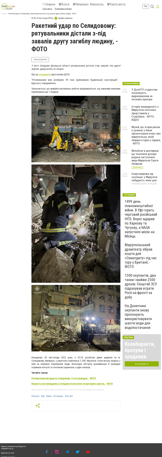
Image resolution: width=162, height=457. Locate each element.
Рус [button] (145, 6)
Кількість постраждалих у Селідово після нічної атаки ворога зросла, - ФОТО (72, 383)
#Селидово (58, 396)
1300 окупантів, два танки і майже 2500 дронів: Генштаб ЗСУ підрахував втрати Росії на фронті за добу (141, 286)
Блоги (64, 4)
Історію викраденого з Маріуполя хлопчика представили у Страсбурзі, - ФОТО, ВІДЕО (145, 113)
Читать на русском (40, 59)
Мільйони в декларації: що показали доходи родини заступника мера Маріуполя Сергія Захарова (145, 157)
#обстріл (69, 396)
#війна (49, 396)
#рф (43, 396)
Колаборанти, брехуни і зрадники (140, 350)
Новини (48, 4)
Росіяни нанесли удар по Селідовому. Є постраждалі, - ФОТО (63, 378)
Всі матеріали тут (142, 364)
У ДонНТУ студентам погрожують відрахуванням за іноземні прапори (144, 94)
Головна (4, 14)
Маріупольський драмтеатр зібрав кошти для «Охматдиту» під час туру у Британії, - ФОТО (141, 256)
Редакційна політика (63, 9)
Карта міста (116, 4)
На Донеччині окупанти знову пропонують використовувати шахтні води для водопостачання (138, 317)
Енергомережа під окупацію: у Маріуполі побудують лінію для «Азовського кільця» (144, 178)
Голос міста (47, 9)
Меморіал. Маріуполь (88, 4)
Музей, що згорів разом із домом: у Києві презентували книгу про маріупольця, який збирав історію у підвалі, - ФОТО (146, 135)
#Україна (35, 396)
